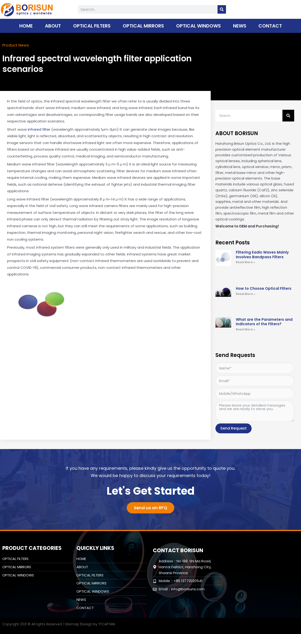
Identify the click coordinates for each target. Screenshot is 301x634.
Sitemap (72, 624)
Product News (16, 45)
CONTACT (270, 26)
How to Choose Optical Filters (263, 288)
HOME (26, 26)
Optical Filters (92, 26)
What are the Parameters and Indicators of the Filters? (264, 321)
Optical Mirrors (143, 26)
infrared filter (39, 129)
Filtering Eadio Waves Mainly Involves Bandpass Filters (262, 254)
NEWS (239, 26)
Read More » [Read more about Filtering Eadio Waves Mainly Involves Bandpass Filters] (245, 262)
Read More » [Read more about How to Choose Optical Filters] (245, 294)
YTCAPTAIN (107, 624)
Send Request (233, 428)
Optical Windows (198, 26)
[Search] (222, 9)
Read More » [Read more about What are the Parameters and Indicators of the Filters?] (245, 329)
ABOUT (53, 26)
